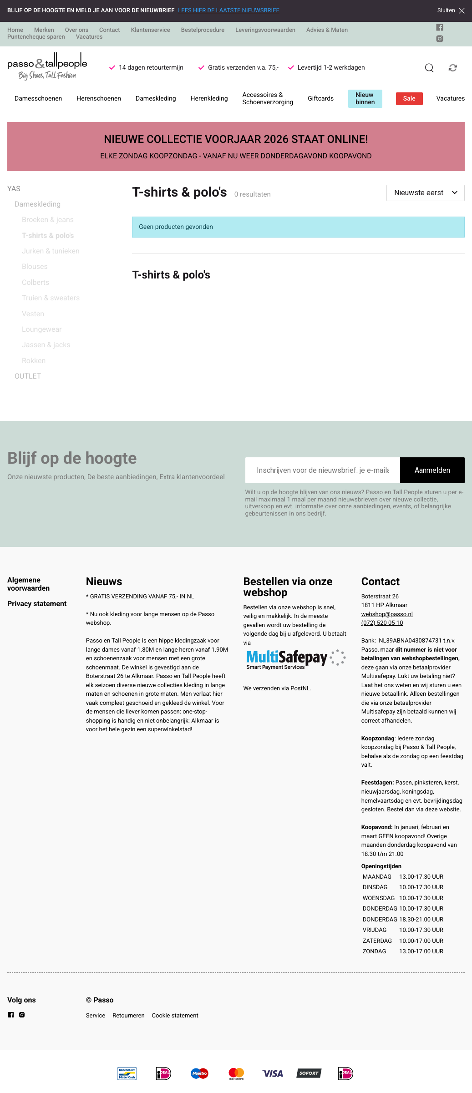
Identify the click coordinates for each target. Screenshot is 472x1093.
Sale (409, 98)
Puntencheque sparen (36, 37)
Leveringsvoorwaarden (265, 30)
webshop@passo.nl (387, 614)
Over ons (76, 30)
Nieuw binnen (365, 98)
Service (95, 1015)
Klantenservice (150, 30)
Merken (44, 30)
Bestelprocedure (202, 30)
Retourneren (128, 1015)
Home (15, 30)
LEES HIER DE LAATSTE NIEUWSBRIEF (228, 10)
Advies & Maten (327, 30)
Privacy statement (36, 603)
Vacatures (89, 37)
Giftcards (321, 98)
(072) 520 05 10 (382, 623)
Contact (109, 30)
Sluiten (451, 10)
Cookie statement (175, 1015)
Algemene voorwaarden (28, 584)
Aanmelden (432, 470)
